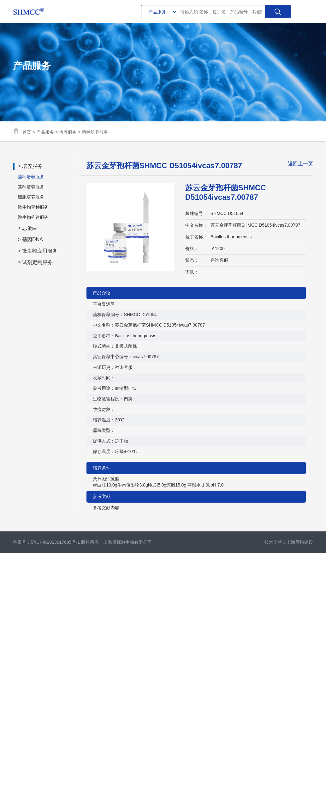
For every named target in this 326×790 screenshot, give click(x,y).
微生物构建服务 (33, 217)
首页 (26, 132)
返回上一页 (300, 163)
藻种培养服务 (31, 186)
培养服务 (68, 132)
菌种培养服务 (95, 132)
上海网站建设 (300, 542)
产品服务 (45, 132)
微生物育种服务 (33, 207)
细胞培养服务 (31, 196)
